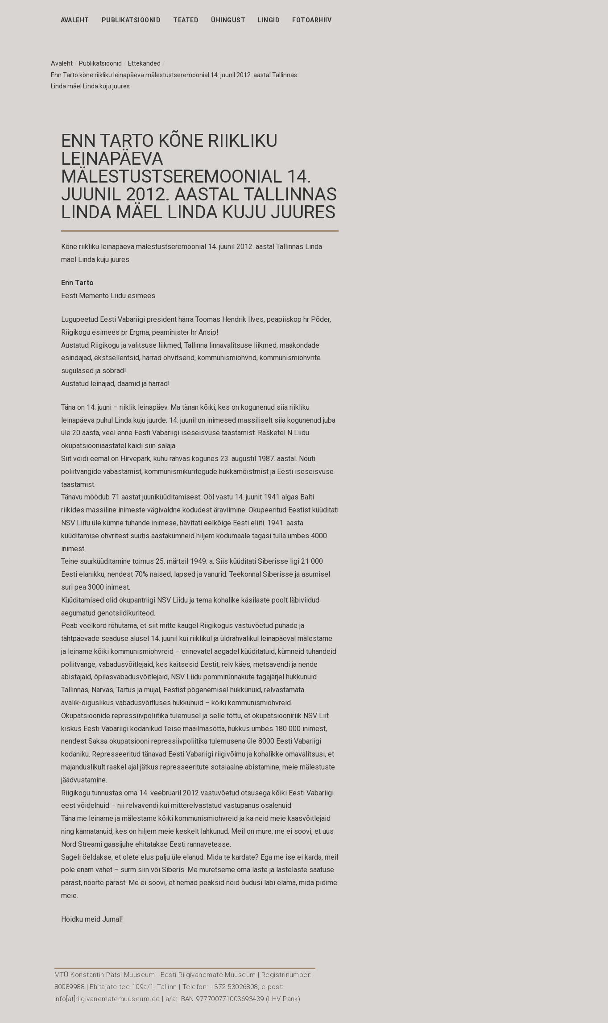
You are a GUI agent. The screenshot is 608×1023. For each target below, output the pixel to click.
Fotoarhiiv (311, 20)
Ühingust (228, 20)
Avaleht (75, 20)
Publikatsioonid (131, 20)
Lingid (269, 20)
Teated (186, 20)
